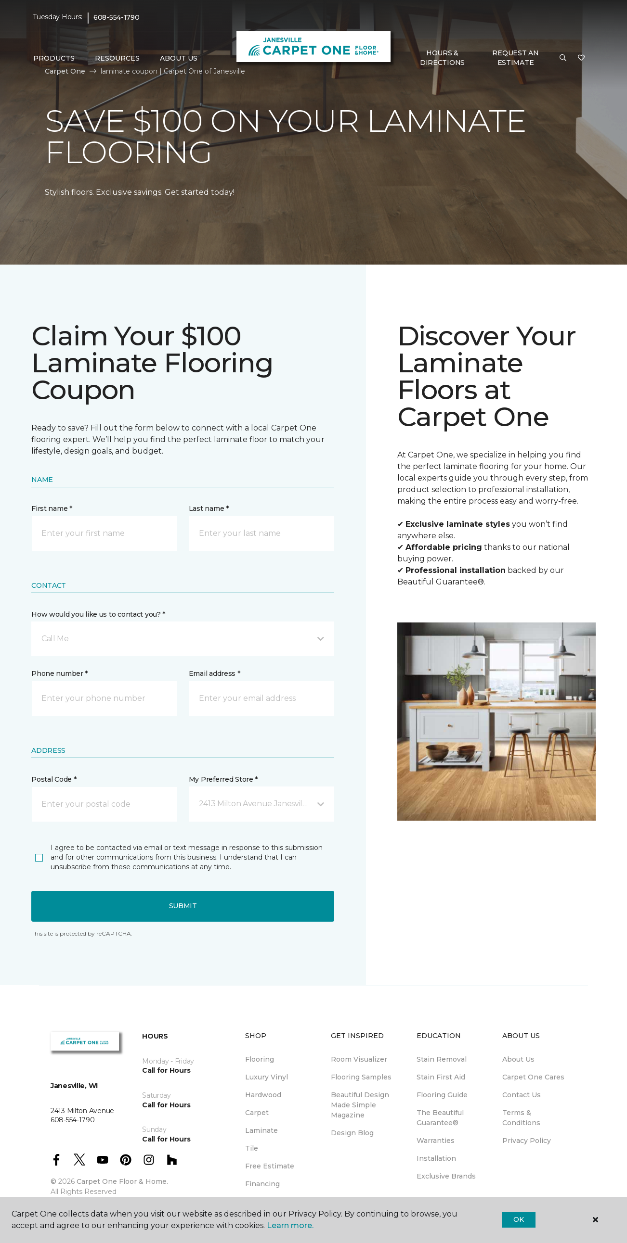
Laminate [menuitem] (261, 1130)
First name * (51, 508)
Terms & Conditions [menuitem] (521, 1117)
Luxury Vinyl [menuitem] (266, 1077)
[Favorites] (581, 58)
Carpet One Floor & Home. (122, 1181)
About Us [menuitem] (518, 1059)
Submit (183, 905)
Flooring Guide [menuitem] (442, 1095)
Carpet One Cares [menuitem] (533, 1077)
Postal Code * (53, 779)
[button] (563, 58)
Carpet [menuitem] (257, 1112)
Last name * (209, 508)
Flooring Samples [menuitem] (361, 1077)
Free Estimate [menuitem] (269, 1166)
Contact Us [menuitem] (521, 1095)
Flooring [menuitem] (259, 1059)
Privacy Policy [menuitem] (526, 1140)
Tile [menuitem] (251, 1148)
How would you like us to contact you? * (98, 614)
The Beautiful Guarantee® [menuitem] (440, 1117)
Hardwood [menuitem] (263, 1095)
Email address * (214, 673)
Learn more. (290, 1225)
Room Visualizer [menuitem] (359, 1059)
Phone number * (59, 673)
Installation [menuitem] (436, 1158)
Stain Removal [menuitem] (442, 1059)
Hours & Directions (442, 58)
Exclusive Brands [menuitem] (446, 1176)
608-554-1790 (116, 17)
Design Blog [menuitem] (352, 1133)
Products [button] (54, 58)
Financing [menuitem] (262, 1184)
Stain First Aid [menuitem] (441, 1077)
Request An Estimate (515, 58)
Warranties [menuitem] (436, 1140)
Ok (518, 1219)
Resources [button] (117, 58)
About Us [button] (178, 58)
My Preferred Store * (223, 779)
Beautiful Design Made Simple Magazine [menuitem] (360, 1105)
